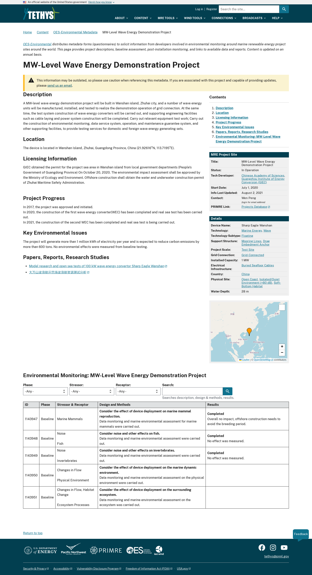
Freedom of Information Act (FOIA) (148, 568)
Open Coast (250, 279)
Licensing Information (232, 117)
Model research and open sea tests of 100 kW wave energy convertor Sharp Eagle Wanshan (96, 266)
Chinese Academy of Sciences (263, 175)
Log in (199, 9)
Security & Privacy (34, 568)
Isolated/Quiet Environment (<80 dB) (261, 281)
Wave (267, 230)
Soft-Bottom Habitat (261, 284)
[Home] (67, 10)
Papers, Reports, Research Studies (242, 132)
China (246, 274)
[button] (249, 332)
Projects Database (254, 206)
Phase (27, 385)
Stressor (76, 385)
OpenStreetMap (262, 359)
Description (224, 108)
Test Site (248, 249)
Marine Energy (252, 230)
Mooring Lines (251, 241)
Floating (247, 235)
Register (211, 9)
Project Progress (228, 122)
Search (167, 385)
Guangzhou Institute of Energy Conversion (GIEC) (263, 180)
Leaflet (244, 359)
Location (222, 113)
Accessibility (61, 568)
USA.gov (182, 568)
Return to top (33, 533)
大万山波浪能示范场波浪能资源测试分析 (57, 272)
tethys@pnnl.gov (276, 556)
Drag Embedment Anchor (256, 242)
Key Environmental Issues (235, 127)
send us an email (59, 85)
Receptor (123, 385)
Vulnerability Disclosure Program (98, 568)
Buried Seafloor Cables (258, 265)
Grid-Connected (253, 255)
